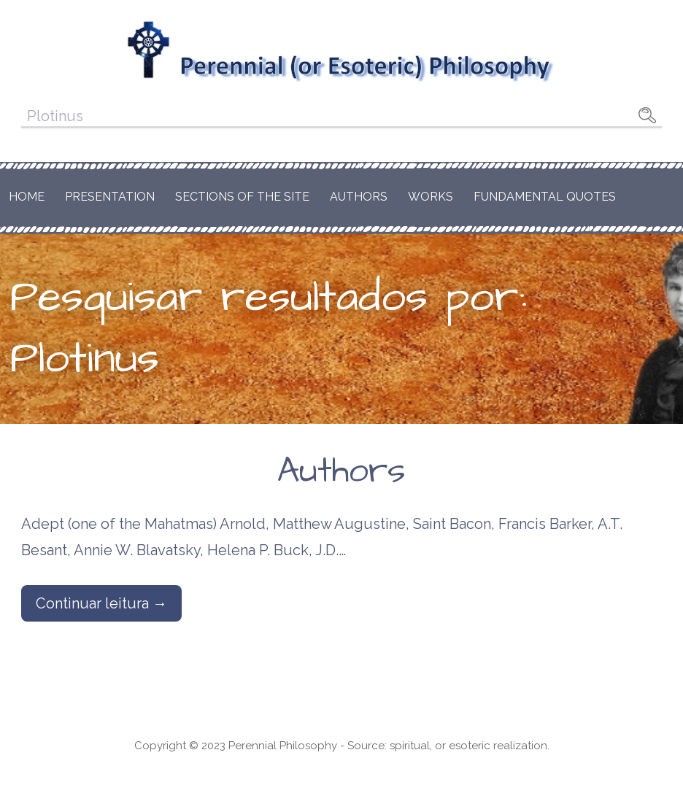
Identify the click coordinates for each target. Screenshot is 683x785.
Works (430, 197)
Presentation (110, 197)
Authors (358, 197)
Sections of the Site (242, 197)
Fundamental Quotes (545, 197)
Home (27, 197)
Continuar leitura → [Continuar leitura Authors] (101, 603)
